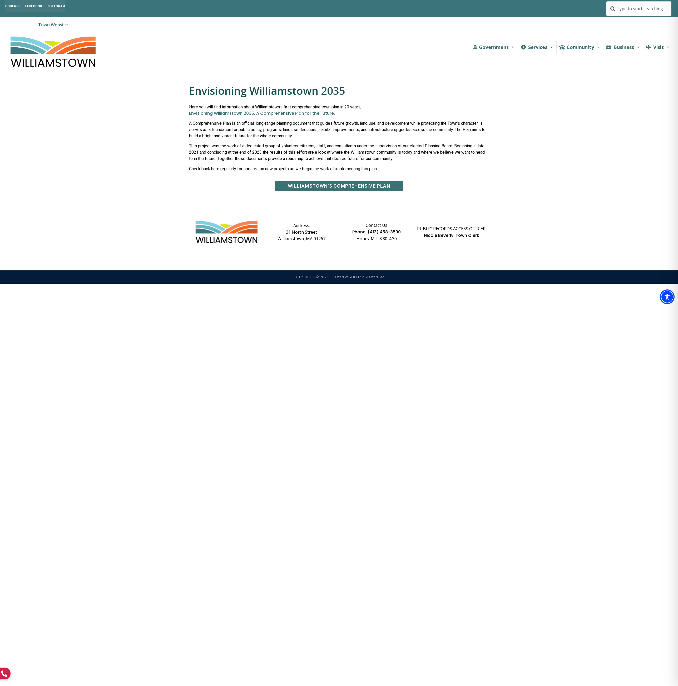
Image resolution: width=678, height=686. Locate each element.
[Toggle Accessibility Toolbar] (667, 297)
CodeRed (13, 6)
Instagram (56, 6)
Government (497, 47)
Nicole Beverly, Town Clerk (451, 235)
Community (583, 47)
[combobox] (638, 8)
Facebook (33, 6)
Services (541, 47)
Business (626, 47)
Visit (661, 47)
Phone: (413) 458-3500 (376, 232)
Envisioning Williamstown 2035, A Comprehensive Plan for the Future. (262, 113)
